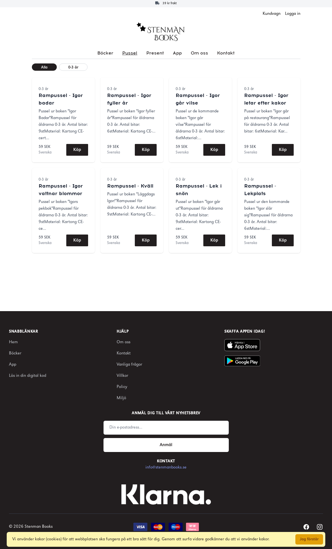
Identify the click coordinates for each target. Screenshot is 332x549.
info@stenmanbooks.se (166, 467)
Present (155, 53)
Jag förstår (309, 539)
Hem (13, 342)
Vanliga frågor (129, 365)
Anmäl (166, 445)
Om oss (199, 53)
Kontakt (226, 53)
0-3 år (73, 67)
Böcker (105, 53)
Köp (77, 150)
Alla (44, 67)
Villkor (122, 376)
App (177, 53)
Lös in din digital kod (27, 376)
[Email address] (166, 428)
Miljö (121, 398)
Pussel (129, 53)
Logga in (292, 14)
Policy (122, 387)
